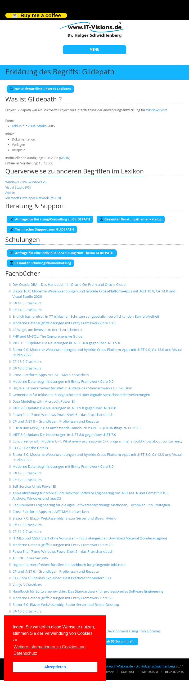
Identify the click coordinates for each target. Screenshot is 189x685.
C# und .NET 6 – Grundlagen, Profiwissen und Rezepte (55, 571)
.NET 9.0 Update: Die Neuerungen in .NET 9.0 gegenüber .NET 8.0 (64, 408)
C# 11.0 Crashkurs (27, 524)
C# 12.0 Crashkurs (27, 473)
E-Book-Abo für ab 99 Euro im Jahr (106, 641)
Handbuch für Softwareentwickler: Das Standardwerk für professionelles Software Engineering (87, 591)
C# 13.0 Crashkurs (27, 361)
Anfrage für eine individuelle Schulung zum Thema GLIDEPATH (62, 253)
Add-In (17, 126)
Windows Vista (157, 110)
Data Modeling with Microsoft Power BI (43, 401)
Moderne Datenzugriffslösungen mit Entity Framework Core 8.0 (63, 466)
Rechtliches (174, 672)
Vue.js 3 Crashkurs (27, 584)
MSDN (64, 158)
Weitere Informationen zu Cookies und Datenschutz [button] (50, 650)
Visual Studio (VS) (18, 187)
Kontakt (127, 672)
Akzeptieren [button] (55, 667)
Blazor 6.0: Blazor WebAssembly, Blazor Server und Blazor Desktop (65, 604)
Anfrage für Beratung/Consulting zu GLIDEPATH (50, 219)
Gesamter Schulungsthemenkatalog (40, 263)
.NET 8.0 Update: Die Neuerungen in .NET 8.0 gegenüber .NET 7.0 (64, 434)
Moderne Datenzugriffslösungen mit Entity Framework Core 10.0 (64, 323)
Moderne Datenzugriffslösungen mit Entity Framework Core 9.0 (63, 381)
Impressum (149, 672)
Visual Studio (37, 126)
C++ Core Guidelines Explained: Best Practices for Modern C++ (61, 578)
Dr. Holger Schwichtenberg (155, 666)
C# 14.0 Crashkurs (27, 303)
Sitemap (108, 672)
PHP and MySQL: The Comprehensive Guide (47, 336)
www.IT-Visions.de (119, 666)
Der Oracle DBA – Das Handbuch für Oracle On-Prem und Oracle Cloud (68, 284)
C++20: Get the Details (30, 447)
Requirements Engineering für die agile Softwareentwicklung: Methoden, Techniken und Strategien (91, 505)
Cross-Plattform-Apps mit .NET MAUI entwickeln (50, 374)
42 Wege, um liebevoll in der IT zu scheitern (47, 329)
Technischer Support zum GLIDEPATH (42, 229)
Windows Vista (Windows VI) (26, 182)
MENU (95, 49)
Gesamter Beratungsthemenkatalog (130, 219)
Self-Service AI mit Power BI (34, 486)
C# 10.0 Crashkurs (27, 611)
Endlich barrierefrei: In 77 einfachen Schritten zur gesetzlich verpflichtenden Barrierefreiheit (85, 316)
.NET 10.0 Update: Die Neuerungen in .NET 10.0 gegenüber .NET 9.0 (66, 343)
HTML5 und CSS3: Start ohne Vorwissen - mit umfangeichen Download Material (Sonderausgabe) (89, 538)
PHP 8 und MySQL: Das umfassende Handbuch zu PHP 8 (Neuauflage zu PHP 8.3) (77, 428)
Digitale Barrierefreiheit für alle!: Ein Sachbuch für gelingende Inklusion (68, 564)
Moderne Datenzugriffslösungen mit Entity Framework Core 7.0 (63, 544)
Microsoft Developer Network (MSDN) (33, 198)
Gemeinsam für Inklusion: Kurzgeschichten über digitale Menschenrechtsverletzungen (81, 394)
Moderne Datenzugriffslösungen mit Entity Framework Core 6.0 (63, 597)
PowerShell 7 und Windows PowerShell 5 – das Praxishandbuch (62, 414)
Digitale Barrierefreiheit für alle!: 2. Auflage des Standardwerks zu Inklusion (72, 388)
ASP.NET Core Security (30, 558)
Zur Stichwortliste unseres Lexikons (40, 89)
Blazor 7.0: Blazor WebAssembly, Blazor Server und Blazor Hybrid (64, 518)
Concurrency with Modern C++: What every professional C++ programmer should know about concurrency (97, 441)
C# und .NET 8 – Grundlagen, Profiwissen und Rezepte (55, 421)
